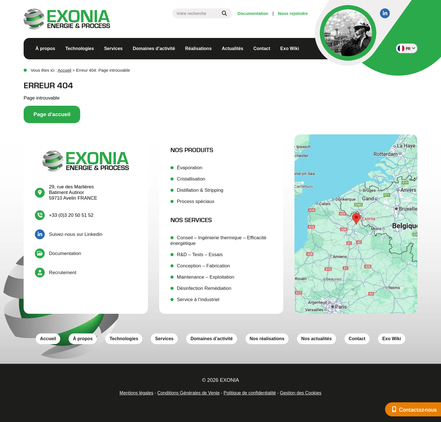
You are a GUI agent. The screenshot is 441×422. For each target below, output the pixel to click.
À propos (45, 48)
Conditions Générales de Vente (188, 393)
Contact (261, 48)
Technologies (79, 48)
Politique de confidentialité (250, 393)
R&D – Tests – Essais (200, 254)
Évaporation (189, 167)
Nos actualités (316, 338)
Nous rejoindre (293, 13)
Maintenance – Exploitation (205, 277)
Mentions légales (136, 393)
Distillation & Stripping (200, 190)
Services (113, 48)
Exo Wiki (289, 48)
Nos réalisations (267, 338)
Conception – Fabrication (203, 265)
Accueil (64, 70)
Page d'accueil (51, 114)
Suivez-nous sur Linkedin (75, 234)
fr (406, 48)
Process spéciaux (195, 201)
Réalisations (198, 48)
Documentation (253, 13)
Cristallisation (191, 179)
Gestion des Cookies (300, 393)
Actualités (232, 48)
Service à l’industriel (198, 299)
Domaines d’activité (154, 48)
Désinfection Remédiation (204, 288)
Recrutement (62, 272)
